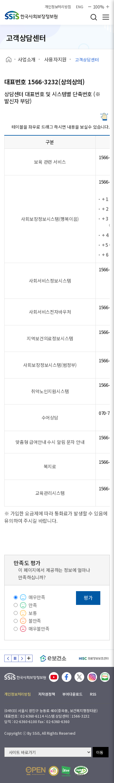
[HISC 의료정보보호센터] (93, 658)
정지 (15, 658)
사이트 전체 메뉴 (105, 17)
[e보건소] (53, 658)
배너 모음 (29, 658)
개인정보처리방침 (58, 7)
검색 (93, 17)
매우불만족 (39, 628)
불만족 (35, 620)
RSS (93, 694)
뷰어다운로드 (72, 694)
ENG (79, 7)
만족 (33, 605)
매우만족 (37, 597)
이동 (99, 752)
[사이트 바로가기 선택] (48, 752)
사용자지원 (55, 59)
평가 (88, 597)
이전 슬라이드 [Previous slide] (8, 658)
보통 (33, 613)
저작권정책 (46, 694)
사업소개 (27, 59)
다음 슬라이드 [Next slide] (22, 658)
